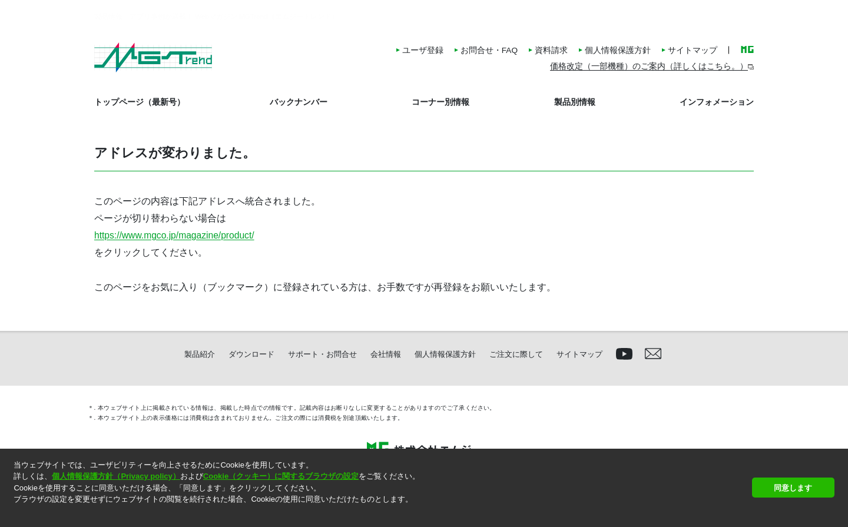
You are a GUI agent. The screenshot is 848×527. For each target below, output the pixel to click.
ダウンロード (251, 354)
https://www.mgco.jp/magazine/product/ (174, 235)
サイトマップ (692, 50)
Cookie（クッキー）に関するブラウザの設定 (281, 476)
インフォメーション (717, 101)
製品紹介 (199, 354)
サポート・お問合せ (322, 354)
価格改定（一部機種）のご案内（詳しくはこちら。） (649, 66)
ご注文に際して (516, 354)
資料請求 (551, 50)
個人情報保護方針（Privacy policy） (116, 476)
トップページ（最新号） (139, 101)
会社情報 (385, 354)
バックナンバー (298, 101)
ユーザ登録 (422, 50)
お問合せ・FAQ (489, 50)
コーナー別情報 (440, 101)
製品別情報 (574, 101)
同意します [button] (793, 487)
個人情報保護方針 (618, 50)
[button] (15, 514)
